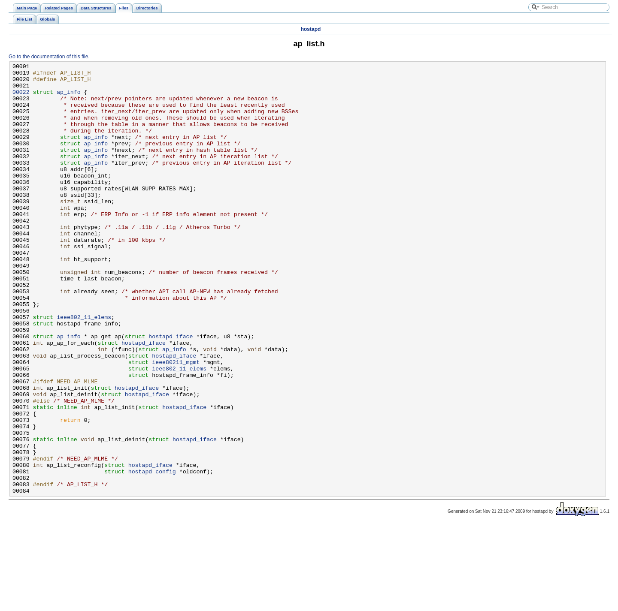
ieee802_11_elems (84, 368)
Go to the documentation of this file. (49, 57)
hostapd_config (152, 553)
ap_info (69, 98)
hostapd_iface (170, 391)
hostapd (311, 29)
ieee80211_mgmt (176, 422)
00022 (21, 98)
